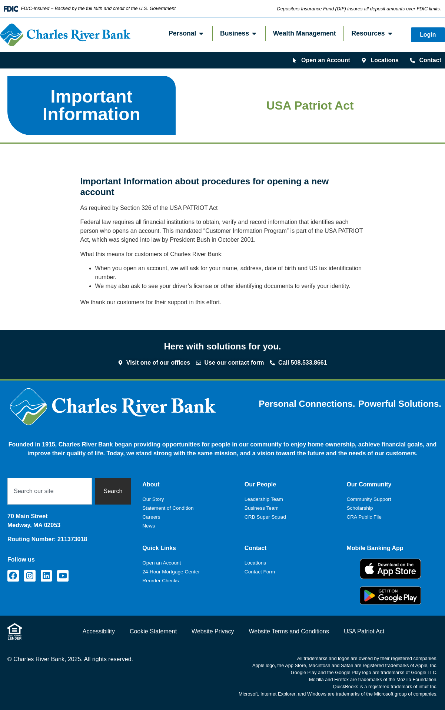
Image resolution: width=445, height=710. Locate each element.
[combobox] (49, 491)
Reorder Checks (160, 580)
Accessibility (99, 631)
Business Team (262, 508)
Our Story (153, 499)
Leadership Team (264, 499)
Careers (151, 517)
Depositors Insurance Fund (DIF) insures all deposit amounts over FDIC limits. (359, 8)
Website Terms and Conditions (289, 631)
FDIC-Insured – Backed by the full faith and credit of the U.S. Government (98, 8)
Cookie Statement (153, 631)
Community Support (368, 499)
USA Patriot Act (364, 631)
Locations (255, 563)
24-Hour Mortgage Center (171, 572)
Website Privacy (213, 631)
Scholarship (359, 508)
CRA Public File (363, 517)
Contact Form (260, 572)
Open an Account (161, 563)
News (148, 526)
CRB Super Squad (265, 517)
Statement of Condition (167, 508)
